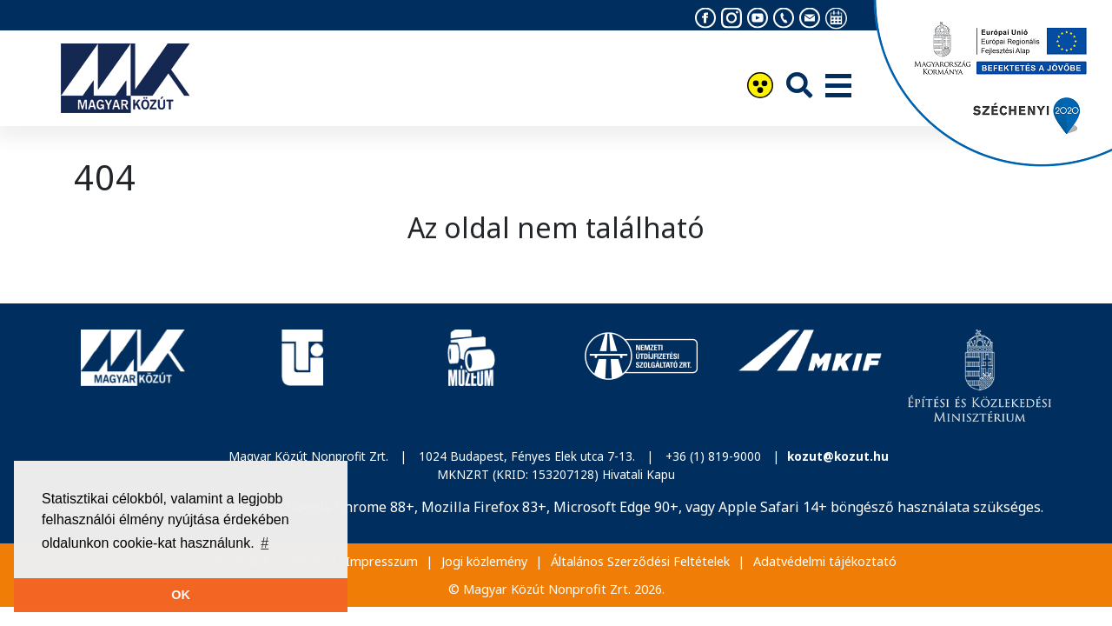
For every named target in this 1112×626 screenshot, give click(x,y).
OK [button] (180, 595)
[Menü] (838, 87)
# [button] (264, 543)
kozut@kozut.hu (838, 456)
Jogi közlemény (484, 561)
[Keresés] (799, 84)
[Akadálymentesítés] (760, 87)
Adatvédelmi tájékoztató (825, 561)
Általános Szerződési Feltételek (640, 561)
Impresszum (382, 561)
